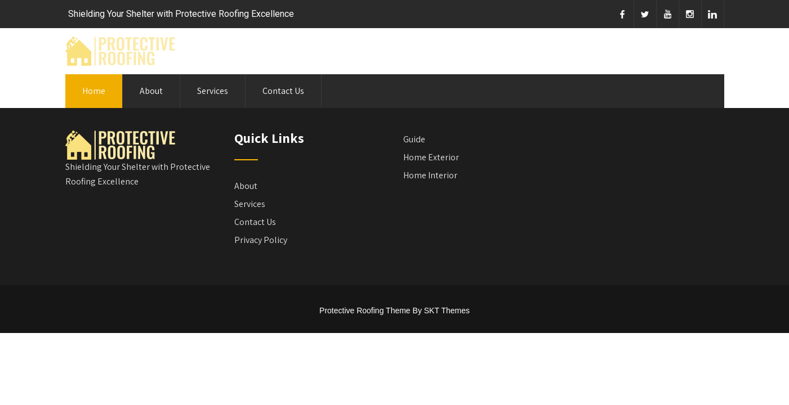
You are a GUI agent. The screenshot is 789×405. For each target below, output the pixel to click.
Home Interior (430, 175)
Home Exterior (431, 157)
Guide (414, 139)
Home (93, 91)
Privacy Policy (260, 240)
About (151, 91)
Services (212, 91)
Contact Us (283, 91)
